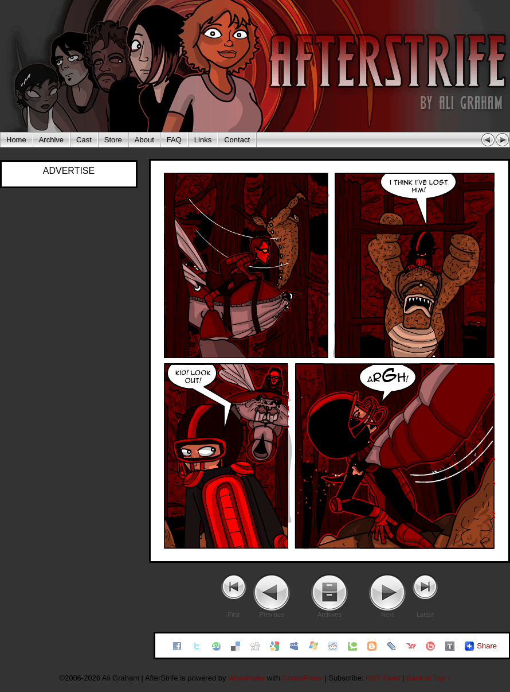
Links (202, 139)
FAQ (174, 139)
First (233, 614)
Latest (425, 614)
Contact (237, 139)
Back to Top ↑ (428, 678)
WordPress (246, 678)
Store (113, 139)
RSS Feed (383, 678)
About (144, 139)
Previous (272, 614)
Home (16, 139)
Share (487, 646)
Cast (84, 139)
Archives (329, 614)
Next (387, 614)
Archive (51, 139)
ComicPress (303, 678)
